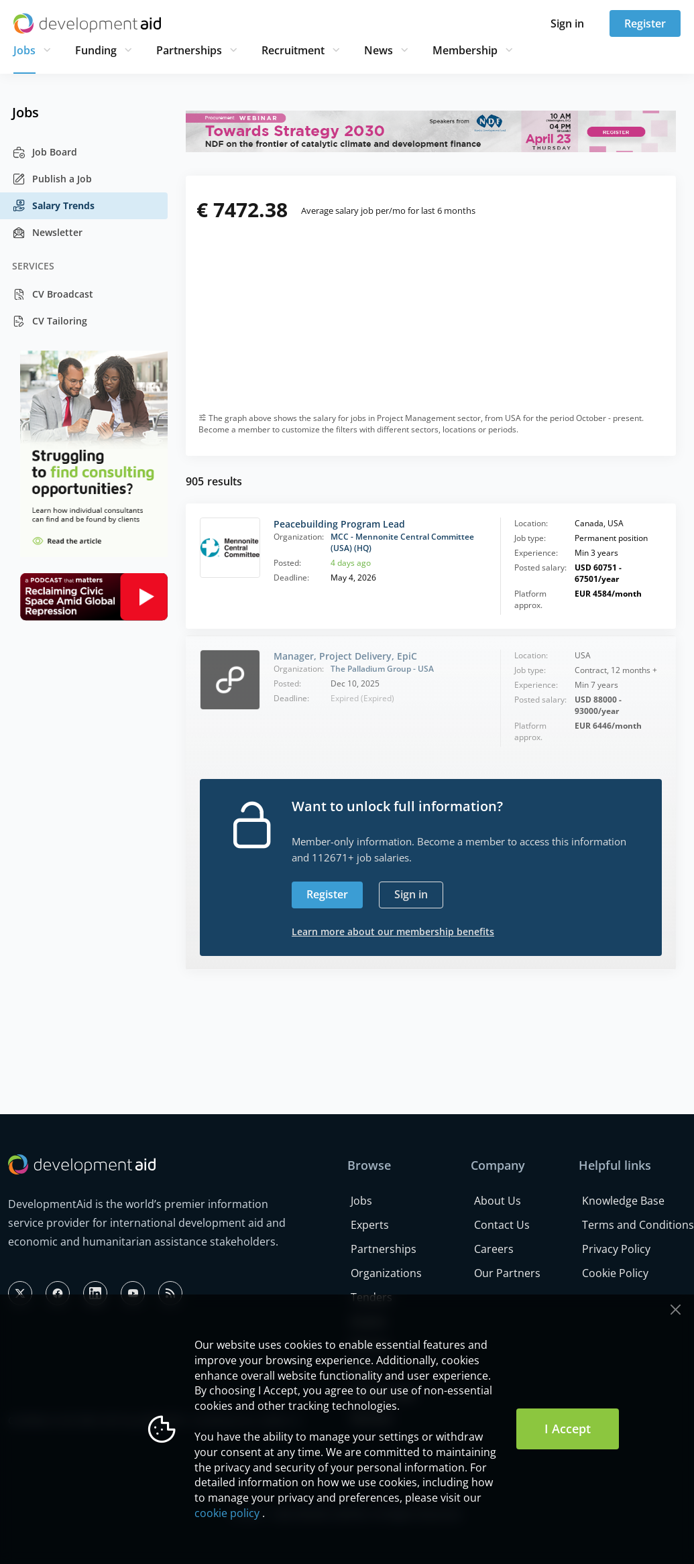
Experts (370, 1224)
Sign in (567, 23)
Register (645, 23)
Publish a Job (52, 179)
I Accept (567, 1429)
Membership (465, 50)
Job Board (44, 152)
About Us (497, 1200)
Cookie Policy (615, 1273)
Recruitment (293, 50)
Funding (96, 50)
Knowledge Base (623, 1200)
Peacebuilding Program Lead (339, 524)
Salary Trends (53, 206)
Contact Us (502, 1224)
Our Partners (507, 1273)
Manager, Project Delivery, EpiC (345, 656)
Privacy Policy (616, 1249)
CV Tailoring (49, 321)
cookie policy (226, 1513)
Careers (494, 1249)
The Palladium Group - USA (382, 668)
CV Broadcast (52, 294)
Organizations (386, 1273)
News (378, 50)
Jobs (24, 50)
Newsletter (47, 232)
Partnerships (189, 50)
